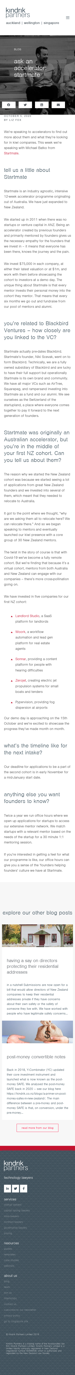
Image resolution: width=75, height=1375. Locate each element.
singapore (51, 23)
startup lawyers (13, 1204)
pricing (8, 1233)
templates (10, 1254)
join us (8, 1292)
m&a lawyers (11, 1216)
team (7, 1287)
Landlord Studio (27, 616)
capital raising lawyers (17, 1210)
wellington (32, 23)
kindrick (20, 1166)
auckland (13, 23)
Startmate (11, 153)
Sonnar (20, 659)
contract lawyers (13, 1222)
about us (10, 1275)
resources (11, 1243)
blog (6, 1281)
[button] (9, 105)
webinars (9, 1265)
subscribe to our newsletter (20, 1310)
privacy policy (12, 1315)
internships (10, 1298)
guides (8, 1248)
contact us (10, 1304)
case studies (11, 1260)
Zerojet (20, 680)
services (10, 1199)
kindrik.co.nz (22, 13)
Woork (20, 632)
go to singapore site (16, 1321)
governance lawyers (15, 1227)
